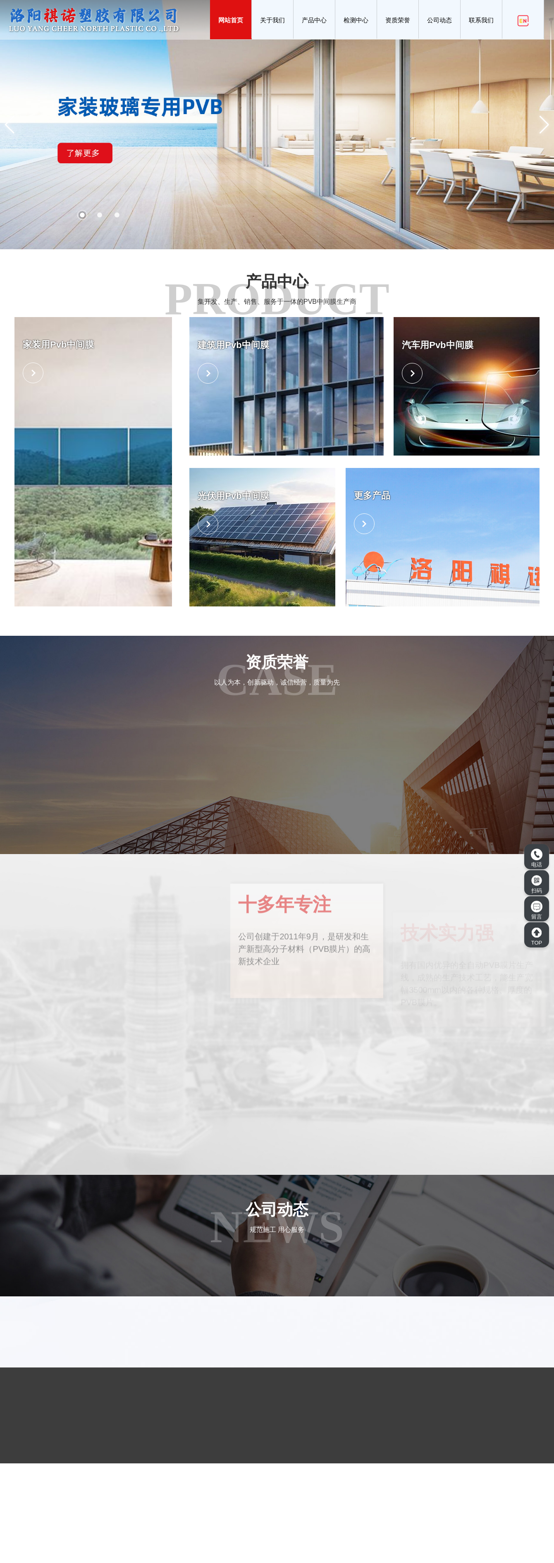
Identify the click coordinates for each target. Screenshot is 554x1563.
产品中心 (314, 20)
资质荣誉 (397, 20)
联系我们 (481, 20)
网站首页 (230, 20)
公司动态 (439, 20)
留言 (536, 910)
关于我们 (272, 20)
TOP (536, 936)
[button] (82, 214)
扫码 (536, 884)
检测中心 (356, 20)
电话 (536, 858)
